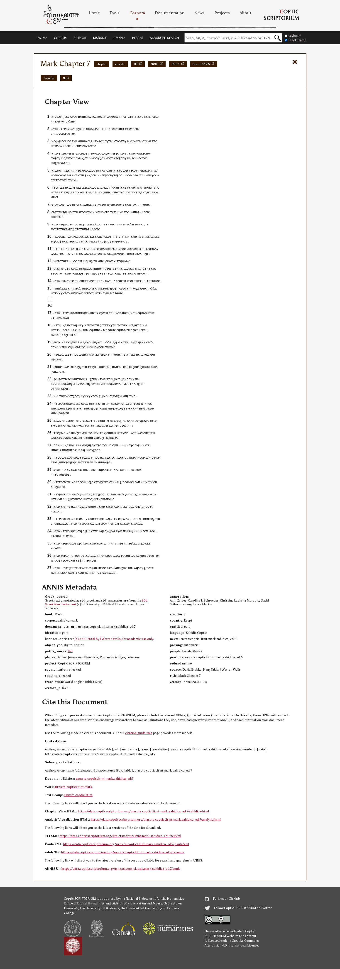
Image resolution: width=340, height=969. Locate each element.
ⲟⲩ (67, 128)
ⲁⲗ (85, 506)
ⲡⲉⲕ (101, 236)
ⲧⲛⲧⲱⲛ (108, 273)
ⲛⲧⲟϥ (55, 187)
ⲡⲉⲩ (130, 128)
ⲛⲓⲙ (85, 329)
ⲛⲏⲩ (59, 293)
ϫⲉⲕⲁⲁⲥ (56, 437)
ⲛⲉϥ (91, 128)
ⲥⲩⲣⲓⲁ (125, 432)
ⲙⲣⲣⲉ (119, 543)
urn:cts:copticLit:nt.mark (73, 787)
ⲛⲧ (137, 268)
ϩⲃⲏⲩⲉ (84, 273)
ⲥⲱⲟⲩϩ (59, 116)
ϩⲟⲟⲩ (57, 241)
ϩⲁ (79, 462)
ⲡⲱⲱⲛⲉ (69, 403)
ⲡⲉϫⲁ (69, 187)
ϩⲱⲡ (66, 413)
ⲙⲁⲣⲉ (115, 241)
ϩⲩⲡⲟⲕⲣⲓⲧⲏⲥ (150, 187)
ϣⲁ (143, 354)
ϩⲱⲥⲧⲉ (149, 567)
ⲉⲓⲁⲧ (77, 531)
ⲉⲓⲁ (62, 133)
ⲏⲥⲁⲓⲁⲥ (103, 187)
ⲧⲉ (65, 420)
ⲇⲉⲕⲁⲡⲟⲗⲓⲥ (106, 499)
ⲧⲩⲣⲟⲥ (147, 403)
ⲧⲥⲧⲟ (66, 268)
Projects (222, 12)
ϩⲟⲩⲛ (83, 366)
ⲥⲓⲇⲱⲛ (60, 408)
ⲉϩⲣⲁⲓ (116, 342)
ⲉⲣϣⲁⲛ (102, 248)
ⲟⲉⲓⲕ (136, 128)
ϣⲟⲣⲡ (114, 445)
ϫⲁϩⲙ (151, 354)
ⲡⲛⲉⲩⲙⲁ (65, 425)
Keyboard (293, 36)
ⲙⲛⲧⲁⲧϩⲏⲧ (62, 388)
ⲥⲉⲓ (105, 445)
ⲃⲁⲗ (82, 383)
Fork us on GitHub (222, 899)
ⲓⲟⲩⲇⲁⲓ (89, 141)
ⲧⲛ (137, 187)
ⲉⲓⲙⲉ (142, 408)
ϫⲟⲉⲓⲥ (122, 457)
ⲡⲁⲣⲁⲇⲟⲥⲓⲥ (63, 145)
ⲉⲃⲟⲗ (155, 116)
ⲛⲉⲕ (141, 170)
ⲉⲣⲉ (53, 179)
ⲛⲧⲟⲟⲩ (89, 293)
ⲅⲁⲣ (74, 141)
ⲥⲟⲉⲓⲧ (94, 560)
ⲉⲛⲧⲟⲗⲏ (133, 204)
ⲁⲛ (69, 175)
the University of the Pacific (140, 908)
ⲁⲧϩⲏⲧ (134, 325)
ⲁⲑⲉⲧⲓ (114, 224)
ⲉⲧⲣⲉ (127, 408)
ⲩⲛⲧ (132, 420)
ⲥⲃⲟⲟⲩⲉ (119, 204)
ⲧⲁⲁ (151, 268)
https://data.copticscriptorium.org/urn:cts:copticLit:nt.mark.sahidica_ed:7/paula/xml (126, 844)
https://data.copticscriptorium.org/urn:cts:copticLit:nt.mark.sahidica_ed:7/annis (120, 869)
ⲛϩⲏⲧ (146, 253)
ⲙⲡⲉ (54, 413)
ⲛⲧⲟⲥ (57, 457)
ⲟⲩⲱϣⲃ (75, 457)
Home (94, 12)
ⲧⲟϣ (136, 403)
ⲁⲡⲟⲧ (109, 158)
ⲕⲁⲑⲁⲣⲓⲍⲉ (78, 347)
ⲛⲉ (85, 116)
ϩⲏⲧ (134, 192)
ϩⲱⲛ (67, 555)
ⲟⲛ (76, 280)
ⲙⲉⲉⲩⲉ (123, 366)
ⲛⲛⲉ (100, 555)
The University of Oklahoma (99, 908)
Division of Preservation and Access (136, 903)
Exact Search (295, 40)
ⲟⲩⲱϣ (118, 408)
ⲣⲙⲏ (64, 347)
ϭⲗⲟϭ (130, 482)
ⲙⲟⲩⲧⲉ (69, 280)
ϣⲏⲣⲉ (89, 445)
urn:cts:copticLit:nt (78, 795)
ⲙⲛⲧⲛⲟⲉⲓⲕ (80, 379)
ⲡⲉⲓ (97, 469)
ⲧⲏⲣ (97, 141)
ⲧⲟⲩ (57, 474)
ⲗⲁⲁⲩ (84, 261)
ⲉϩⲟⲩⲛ (114, 288)
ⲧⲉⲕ (119, 236)
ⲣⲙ (97, 432)
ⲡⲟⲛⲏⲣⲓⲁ (133, 379)
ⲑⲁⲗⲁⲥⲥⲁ (150, 494)
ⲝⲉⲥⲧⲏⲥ (142, 158)
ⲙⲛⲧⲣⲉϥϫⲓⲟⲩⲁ (110, 383)
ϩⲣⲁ (114, 523)
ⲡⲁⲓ (75, 253)
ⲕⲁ (73, 312)
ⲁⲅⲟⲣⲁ (80, 153)
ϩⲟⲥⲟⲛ (125, 555)
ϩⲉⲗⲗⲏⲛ (81, 432)
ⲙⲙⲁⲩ (131, 354)
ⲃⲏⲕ (74, 342)
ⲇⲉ (67, 116)
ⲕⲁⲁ (68, 261)
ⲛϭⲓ (80, 116)
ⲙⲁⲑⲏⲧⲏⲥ (100, 128)
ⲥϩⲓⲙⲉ (122, 420)
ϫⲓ (149, 236)
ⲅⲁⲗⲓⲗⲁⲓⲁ (61, 499)
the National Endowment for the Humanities (152, 899)
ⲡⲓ (76, 192)
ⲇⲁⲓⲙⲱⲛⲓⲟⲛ (84, 437)
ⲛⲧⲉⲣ (62, 128)
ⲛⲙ (129, 158)
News (199, 12)
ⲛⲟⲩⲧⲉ (104, 212)
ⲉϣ (61, 413)
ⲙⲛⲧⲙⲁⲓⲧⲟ (102, 379)
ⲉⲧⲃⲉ (130, 170)
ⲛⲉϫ (71, 437)
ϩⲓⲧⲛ (128, 494)
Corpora (137, 12)
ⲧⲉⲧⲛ (58, 212)
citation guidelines (138, 733)
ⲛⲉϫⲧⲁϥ (94, 523)
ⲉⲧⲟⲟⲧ (55, 273)
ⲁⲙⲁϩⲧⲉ (151, 141)
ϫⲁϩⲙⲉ (142, 288)
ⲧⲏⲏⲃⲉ (145, 518)
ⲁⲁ (139, 567)
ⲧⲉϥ (87, 241)
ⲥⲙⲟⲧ (148, 153)
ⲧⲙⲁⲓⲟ (90, 192)
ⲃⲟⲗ (78, 288)
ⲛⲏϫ (116, 482)
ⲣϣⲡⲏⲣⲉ (72, 567)
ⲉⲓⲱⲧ (108, 236)
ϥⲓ (72, 531)
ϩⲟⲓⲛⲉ (114, 116)
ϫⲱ (66, 224)
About (245, 12)
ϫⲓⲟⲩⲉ (60, 371)
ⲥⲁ (123, 518)
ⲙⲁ (129, 141)
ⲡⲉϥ (70, 241)
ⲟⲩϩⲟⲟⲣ (139, 457)
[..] (49, 299)
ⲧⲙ (110, 141)
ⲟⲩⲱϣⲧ (60, 204)
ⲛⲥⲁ (65, 241)
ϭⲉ (75, 261)
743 (70, 651)
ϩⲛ (52, 121)
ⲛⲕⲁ (79, 329)
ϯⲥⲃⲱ (102, 204)
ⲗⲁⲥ (140, 523)
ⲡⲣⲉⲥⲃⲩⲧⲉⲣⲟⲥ (86, 145)
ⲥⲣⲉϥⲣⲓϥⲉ (70, 462)
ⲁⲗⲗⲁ (128, 175)
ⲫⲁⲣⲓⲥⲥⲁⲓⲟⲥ (95, 116)
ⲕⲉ (142, 153)
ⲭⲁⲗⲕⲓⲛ (65, 162)
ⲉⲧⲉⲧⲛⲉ (60, 229)
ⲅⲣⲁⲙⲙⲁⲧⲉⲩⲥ (134, 116)
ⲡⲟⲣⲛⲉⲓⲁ (152, 366)
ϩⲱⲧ (103, 325)
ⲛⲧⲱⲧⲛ (59, 248)
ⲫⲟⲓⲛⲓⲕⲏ (110, 432)
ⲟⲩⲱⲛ (70, 535)
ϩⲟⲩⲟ (116, 379)
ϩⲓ (141, 325)
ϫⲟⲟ (79, 236)
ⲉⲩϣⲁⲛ (63, 153)
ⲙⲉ (113, 153)
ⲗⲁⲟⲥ (81, 192)
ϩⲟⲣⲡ (119, 158)
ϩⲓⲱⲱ (59, 486)
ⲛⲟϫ (80, 449)
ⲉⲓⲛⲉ (67, 506)
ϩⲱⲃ (94, 261)
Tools (115, 12)
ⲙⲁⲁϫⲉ (63, 523)
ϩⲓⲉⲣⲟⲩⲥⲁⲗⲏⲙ (65, 121)
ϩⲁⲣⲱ (131, 187)
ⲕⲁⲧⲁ (75, 175)
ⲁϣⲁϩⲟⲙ (109, 531)
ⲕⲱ (64, 212)
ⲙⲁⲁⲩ (126, 236)
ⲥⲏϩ (67, 192)
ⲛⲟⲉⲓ (157, 280)
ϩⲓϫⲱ (55, 511)
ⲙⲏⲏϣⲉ (88, 280)
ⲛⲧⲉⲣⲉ (65, 312)
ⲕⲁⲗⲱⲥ (91, 187)
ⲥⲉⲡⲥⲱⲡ (147, 432)
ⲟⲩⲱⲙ (119, 128)
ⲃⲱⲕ (106, 288)
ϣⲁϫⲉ (155, 236)
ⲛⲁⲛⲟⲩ (127, 445)
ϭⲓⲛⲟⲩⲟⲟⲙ (97, 347)
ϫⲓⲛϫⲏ (89, 204)
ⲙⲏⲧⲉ (78, 499)
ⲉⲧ (61, 192)
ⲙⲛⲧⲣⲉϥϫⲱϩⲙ (64, 383)
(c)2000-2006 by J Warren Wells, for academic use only (114, 639)
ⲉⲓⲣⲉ (133, 273)
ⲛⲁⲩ (72, 128)
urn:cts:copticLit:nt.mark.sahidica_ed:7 (104, 779)
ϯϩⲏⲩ (121, 253)
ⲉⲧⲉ (70, 253)
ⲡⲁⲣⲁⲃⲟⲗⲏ (61, 317)
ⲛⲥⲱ (71, 212)
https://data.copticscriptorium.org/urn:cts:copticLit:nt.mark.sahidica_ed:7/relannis (122, 852)
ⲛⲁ (77, 187)
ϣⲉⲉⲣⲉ (144, 420)
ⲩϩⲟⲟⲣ (95, 449)
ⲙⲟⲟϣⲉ (61, 175)
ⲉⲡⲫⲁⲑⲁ (150, 531)
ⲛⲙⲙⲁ (95, 425)
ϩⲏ (126, 342)
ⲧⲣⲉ (98, 445)
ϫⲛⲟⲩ (59, 170)
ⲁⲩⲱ (106, 116)
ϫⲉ (110, 128)
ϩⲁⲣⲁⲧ (126, 425)
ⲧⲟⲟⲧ (68, 133)
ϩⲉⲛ (138, 153)
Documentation (169, 12)
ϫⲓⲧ (68, 158)
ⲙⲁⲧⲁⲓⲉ (94, 236)
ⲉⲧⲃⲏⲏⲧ (101, 420)
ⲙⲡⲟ (93, 506)
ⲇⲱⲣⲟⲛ (96, 253)
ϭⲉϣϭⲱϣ (100, 153)
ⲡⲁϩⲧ (116, 425)
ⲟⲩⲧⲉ (87, 518)
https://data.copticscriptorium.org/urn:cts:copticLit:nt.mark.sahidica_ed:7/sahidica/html (143, 811)
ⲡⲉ (81, 253)
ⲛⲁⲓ (119, 273)
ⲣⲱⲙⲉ (146, 204)
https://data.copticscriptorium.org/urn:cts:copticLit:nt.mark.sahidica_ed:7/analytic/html (156, 820)
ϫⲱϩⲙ (104, 293)
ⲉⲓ (150, 116)
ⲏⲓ (114, 312)
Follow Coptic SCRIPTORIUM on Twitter (238, 908)
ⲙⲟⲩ (108, 241)
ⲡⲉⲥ (80, 482)
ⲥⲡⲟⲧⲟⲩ (118, 192)
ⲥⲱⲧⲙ (121, 280)
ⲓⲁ (114, 141)
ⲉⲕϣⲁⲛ (112, 253)
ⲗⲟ (52, 486)
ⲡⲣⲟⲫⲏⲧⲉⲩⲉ (117, 187)
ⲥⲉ (113, 128)
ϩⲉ (56, 192)
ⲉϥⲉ (65, 437)
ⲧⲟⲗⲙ (72, 179)
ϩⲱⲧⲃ (63, 379)
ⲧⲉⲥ (106, 437)
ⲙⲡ (54, 133)
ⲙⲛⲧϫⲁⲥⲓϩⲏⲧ (134, 383)
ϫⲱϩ (126, 523)
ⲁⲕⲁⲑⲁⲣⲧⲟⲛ (82, 425)
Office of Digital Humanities (84, 903)
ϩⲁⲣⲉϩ (70, 229)
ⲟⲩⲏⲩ (147, 192)
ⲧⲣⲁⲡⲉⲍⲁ (90, 462)
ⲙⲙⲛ (57, 288)
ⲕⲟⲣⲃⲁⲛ (60, 253)
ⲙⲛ (80, 141)
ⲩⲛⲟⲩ (71, 420)
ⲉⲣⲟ (72, 116)
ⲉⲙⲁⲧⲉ (83, 567)
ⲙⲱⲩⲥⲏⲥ (60, 236)
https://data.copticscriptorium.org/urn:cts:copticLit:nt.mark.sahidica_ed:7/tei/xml (120, 836)
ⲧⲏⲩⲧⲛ (111, 325)
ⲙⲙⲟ (92, 158)
